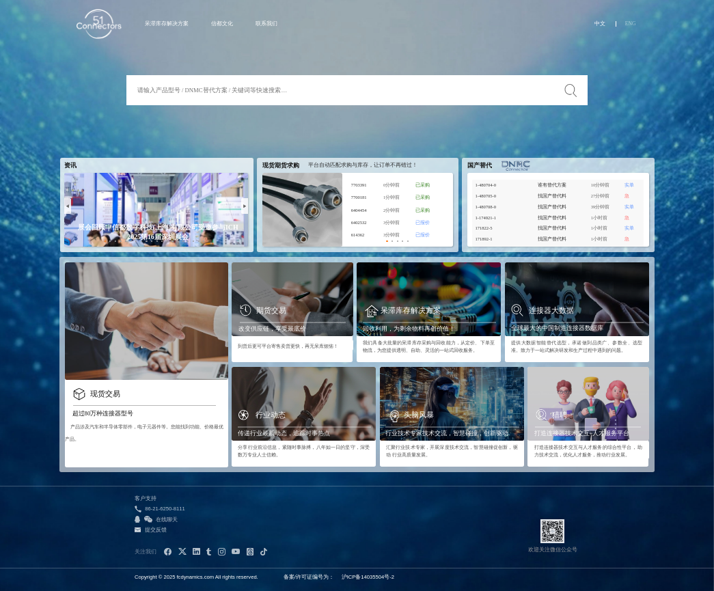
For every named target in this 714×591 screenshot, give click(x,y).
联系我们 (266, 23)
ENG (630, 23)
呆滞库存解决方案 (167, 23)
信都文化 (222, 23)
